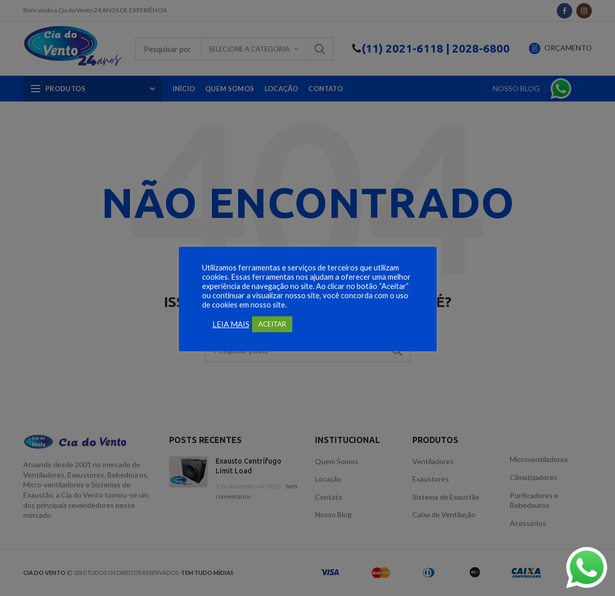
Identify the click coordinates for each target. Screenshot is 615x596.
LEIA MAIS (231, 324)
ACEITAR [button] (272, 324)
